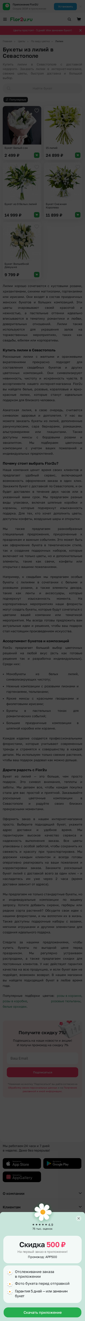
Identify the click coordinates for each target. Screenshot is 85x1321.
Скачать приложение (43, 1312)
